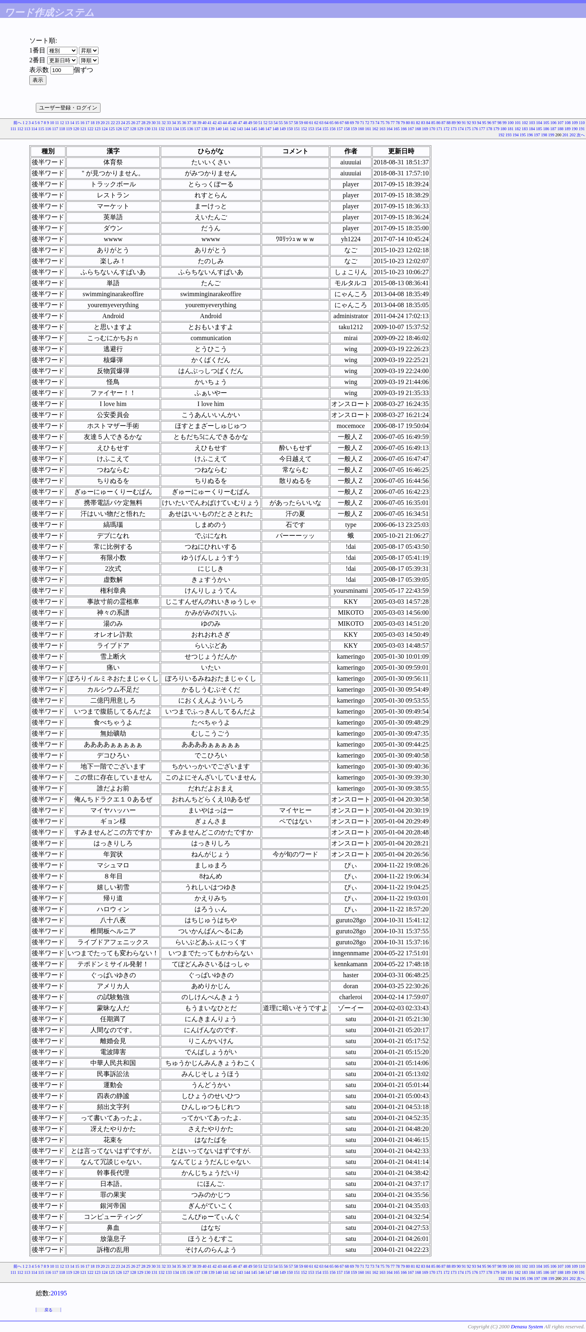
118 (62, 129)
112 (20, 129)
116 (48, 129)
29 (148, 122)
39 (199, 122)
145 (254, 129)
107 (561, 122)
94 (479, 122)
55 (281, 122)
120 (76, 129)
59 (301, 122)
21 (108, 122)
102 (525, 122)
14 (72, 122)
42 (214, 122)
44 (225, 122)
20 (103, 122)
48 (245, 122)
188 (561, 129)
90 (459, 122)
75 (382, 122)
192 (502, 135)
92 (469, 122)
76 (387, 122)
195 (523, 135)
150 (290, 129)
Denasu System (527, 1326)
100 (510, 122)
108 (567, 122)
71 (362, 122)
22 (113, 122)
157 (340, 129)
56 (286, 122)
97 (494, 122)
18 (92, 122)
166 (404, 129)
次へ (581, 135)
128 (133, 129)
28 (143, 122)
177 (482, 129)
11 (57, 122)
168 (418, 129)
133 (169, 129)
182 (518, 129)
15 (77, 122)
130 (147, 129)
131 (154, 129)
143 (240, 129)
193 (508, 135)
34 (174, 122)
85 (433, 122)
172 (447, 129)
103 (532, 122)
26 (133, 122)
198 (544, 135)
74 (377, 122)
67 (342, 122)
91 (464, 122)
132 (162, 129)
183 (525, 129)
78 (398, 122)
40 (204, 122)
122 (90, 129)
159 (354, 129)
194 (516, 135)
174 (461, 129)
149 (283, 129)
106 (553, 122)
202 (573, 135)
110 (582, 122)
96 (489, 122)
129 (140, 129)
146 (261, 129)
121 (83, 129)
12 (62, 122)
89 (454, 122)
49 (250, 122)
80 (408, 122)
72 (367, 122)
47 (240, 122)
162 (375, 129)
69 (352, 122)
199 (551, 135)
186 (546, 129)
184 (532, 129)
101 (518, 122)
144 (247, 129)
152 (304, 129)
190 (575, 129)
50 (255, 122)
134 (176, 129)
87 (444, 122)
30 (153, 122)
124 (105, 129)
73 (372, 122)
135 (183, 129)
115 (41, 129)
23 (118, 122)
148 (276, 129)
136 (190, 129)
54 (275, 122)
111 (13, 129)
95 (484, 122)
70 (357, 122)
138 (204, 129)
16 (82, 122)
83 (423, 122)
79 (403, 122)
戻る (48, 1310)
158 (347, 129)
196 (530, 135)
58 (296, 122)
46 (235, 122)
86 (438, 122)
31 (159, 122)
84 (428, 122)
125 (112, 129)
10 (52, 122)
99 (505, 122)
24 (123, 122)
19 (98, 122)
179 (496, 129)
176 (475, 129)
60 (306, 122)
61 (311, 122)
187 (553, 129)
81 (413, 122)
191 (582, 129)
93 (474, 122)
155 (325, 129)
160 (361, 129)
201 (565, 135)
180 (504, 129)
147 (268, 129)
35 (179, 122)
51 (260, 122)
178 (489, 129)
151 (297, 129)
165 (397, 129)
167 (411, 129)
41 (210, 122)
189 (567, 129)
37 (189, 122)
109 (575, 122)
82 (418, 122)
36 (184, 122)
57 (291, 122)
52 (265, 122)
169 (425, 129)
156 (333, 129)
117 (55, 129)
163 (382, 129)
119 (69, 129)
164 (390, 129)
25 (128, 122)
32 (164, 122)
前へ (17, 122)
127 (126, 129)
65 (332, 122)
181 (510, 129)
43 (220, 122)
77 (393, 122)
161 (368, 129)
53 (271, 122)
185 (539, 129)
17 (87, 122)
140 (219, 129)
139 (211, 129)
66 (337, 122)
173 (453, 129)
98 (499, 122)
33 (169, 122)
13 (67, 122)
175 (468, 129)
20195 (58, 1293)
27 (138, 122)
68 (347, 122)
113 (27, 129)
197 (537, 135)
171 (439, 129)
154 (318, 129)
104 (539, 122)
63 (321, 122)
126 (119, 129)
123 (97, 129)
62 (316, 122)
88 (448, 122)
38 (194, 122)
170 (432, 129)
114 (34, 129)
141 (226, 129)
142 (233, 129)
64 (326, 122)
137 (197, 129)
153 (311, 129)
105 (546, 122)
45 (230, 122)
